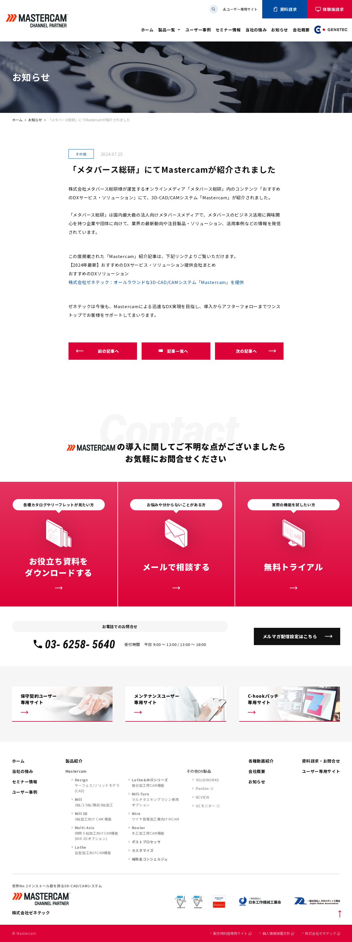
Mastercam (76, 771)
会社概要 (301, 30)
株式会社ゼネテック (322, 933)
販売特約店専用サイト (232, 933)
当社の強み (256, 30)
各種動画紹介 (261, 761)
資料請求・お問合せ (321, 761)
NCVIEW (203, 797)
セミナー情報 (228, 30)
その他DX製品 (199, 771)
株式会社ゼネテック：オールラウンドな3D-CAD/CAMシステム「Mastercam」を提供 (156, 282)
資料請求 (285, 9)
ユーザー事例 (198, 30)
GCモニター (206, 805)
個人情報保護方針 (278, 933)
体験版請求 (329, 9)
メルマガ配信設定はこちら (290, 636)
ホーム (147, 30)
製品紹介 (74, 761)
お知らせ (279, 30)
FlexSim (202, 788)
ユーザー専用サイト (240, 9)
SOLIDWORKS (207, 779)
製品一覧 (166, 30)
